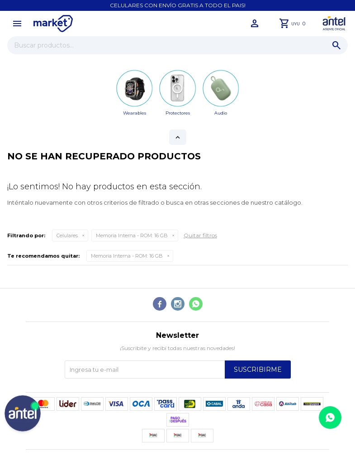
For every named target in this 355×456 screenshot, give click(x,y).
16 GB (132, 235)
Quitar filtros (200, 235)
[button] (336, 45)
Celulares (67, 235)
